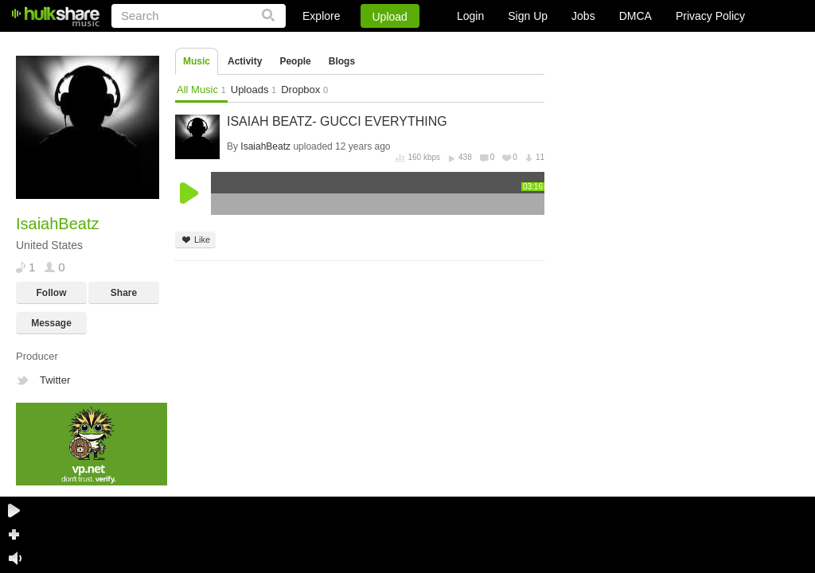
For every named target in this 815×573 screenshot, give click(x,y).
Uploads (253, 90)
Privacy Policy (710, 16)
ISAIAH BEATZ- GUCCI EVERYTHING (337, 121)
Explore (321, 16)
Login (470, 16)
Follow (52, 292)
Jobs (583, 16)
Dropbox (304, 90)
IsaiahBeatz (265, 146)
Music (196, 61)
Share (124, 292)
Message (51, 323)
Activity (245, 61)
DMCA (635, 16)
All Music (201, 90)
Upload (390, 16)
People (294, 61)
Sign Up (528, 16)
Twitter (55, 380)
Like (195, 240)
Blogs (342, 61)
